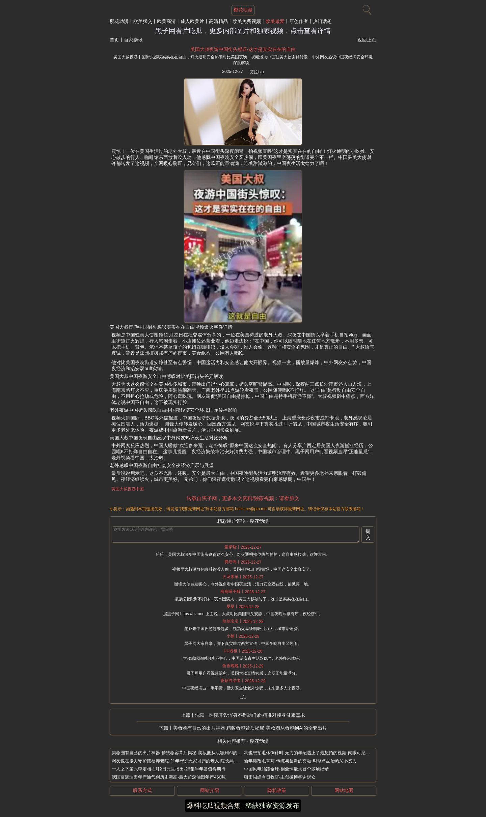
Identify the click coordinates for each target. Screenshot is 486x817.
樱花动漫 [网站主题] (243, 9)
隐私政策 (276, 790)
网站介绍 (209, 790)
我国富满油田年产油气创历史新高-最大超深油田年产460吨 (169, 777)
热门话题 (322, 21)
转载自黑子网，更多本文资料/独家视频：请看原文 (243, 498)
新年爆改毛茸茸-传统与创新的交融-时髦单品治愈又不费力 (300, 760)
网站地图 (343, 790)
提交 (368, 534)
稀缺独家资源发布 (272, 805)
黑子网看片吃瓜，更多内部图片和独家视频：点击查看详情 (243, 30)
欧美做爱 (275, 21)
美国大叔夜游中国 (127, 489)
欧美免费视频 (247, 21)
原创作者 (298, 21)
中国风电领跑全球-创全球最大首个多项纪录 (286, 768)
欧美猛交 (142, 21)
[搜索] (366, 8)
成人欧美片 (192, 21)
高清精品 (218, 21)
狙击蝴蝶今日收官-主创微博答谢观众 (280, 777)
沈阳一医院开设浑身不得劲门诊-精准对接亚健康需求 (250, 715)
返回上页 (366, 40)
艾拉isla (257, 72)
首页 (114, 40)
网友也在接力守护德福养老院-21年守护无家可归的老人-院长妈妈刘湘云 (181, 760)
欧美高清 (166, 21)
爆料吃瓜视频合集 (214, 805)
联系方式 (142, 790)
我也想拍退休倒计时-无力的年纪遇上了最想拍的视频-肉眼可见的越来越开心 (318, 752)
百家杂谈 (133, 40)
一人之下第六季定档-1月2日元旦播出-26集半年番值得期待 (168, 768)
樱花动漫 (119, 21)
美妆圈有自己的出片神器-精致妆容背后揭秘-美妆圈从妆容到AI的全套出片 (250, 728)
